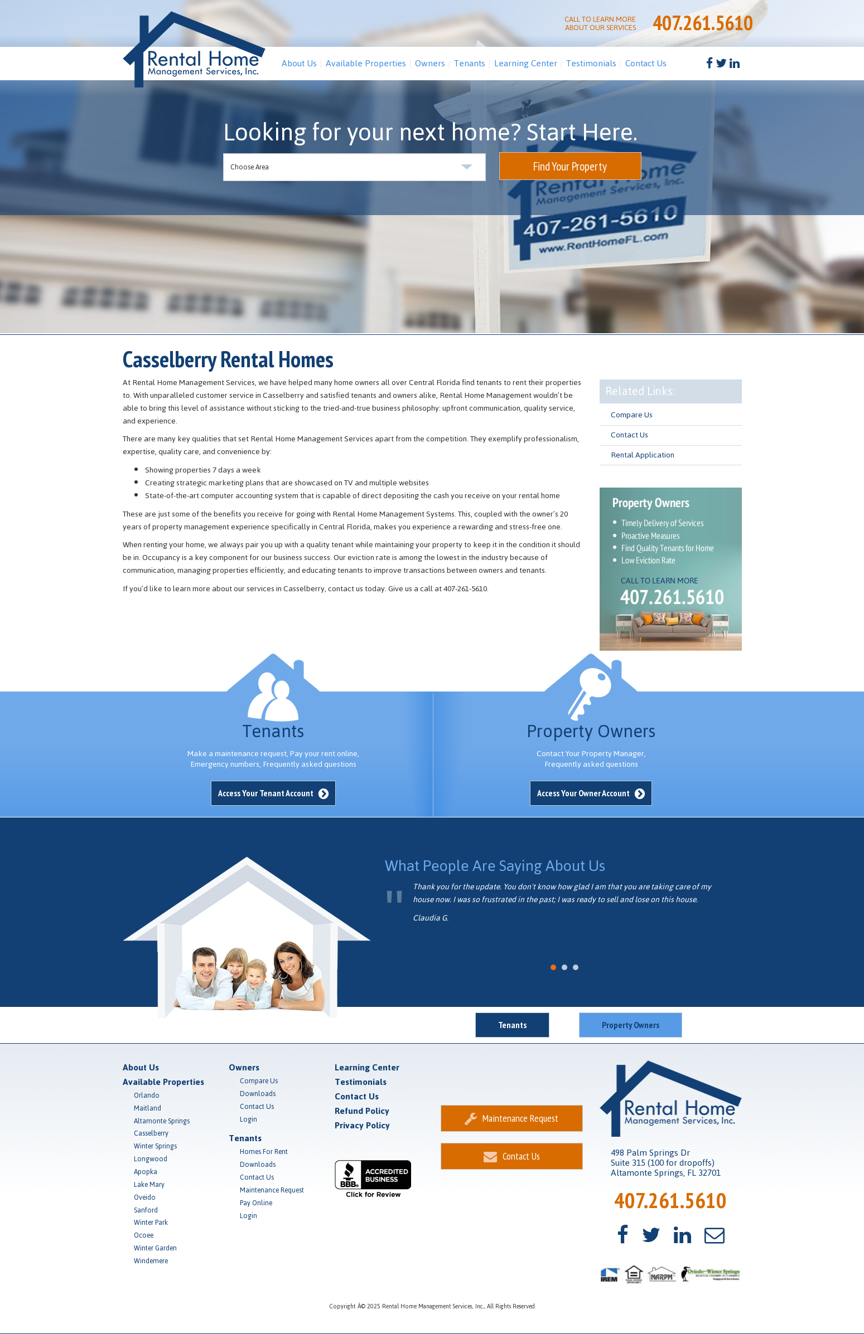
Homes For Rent (264, 1151)
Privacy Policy (362, 1125)
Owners (430, 63)
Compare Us (632, 414)
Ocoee (143, 1235)
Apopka (145, 1172)
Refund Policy (362, 1110)
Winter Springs (155, 1146)
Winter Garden (155, 1248)
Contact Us (646, 63)
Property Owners (630, 1024)
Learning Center (525, 63)
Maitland (147, 1108)
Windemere (151, 1261)
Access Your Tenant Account (273, 793)
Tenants (469, 63)
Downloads (258, 1094)
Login (248, 1119)
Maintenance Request (272, 1190)
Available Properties (366, 63)
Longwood (150, 1159)
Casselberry (151, 1133)
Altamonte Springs (162, 1121)
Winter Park (151, 1222)
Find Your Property (570, 166)
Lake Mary (149, 1184)
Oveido (145, 1197)
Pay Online (256, 1203)
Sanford (146, 1210)
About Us (299, 63)
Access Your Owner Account (591, 793)
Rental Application (642, 454)
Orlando (147, 1095)
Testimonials (591, 63)
